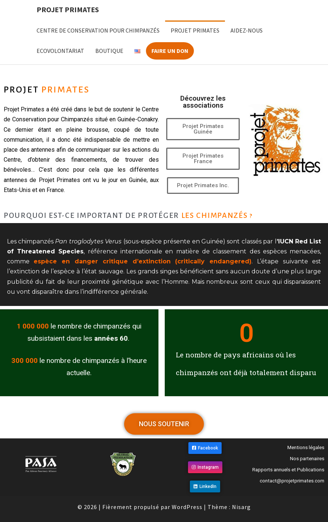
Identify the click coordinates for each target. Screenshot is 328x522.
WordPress (187, 507)
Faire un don (169, 50)
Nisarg (241, 507)
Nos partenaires (307, 458)
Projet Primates (68, 9)
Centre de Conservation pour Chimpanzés (98, 30)
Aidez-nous (246, 30)
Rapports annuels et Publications (288, 469)
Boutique (109, 50)
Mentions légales (305, 447)
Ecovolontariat (60, 50)
